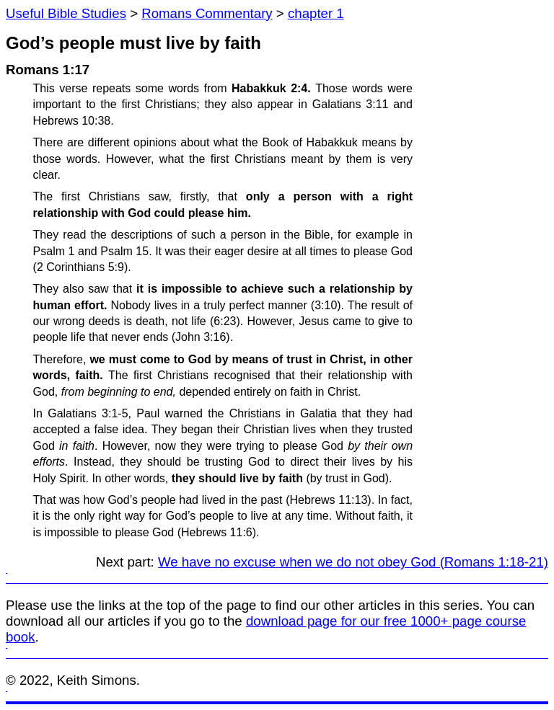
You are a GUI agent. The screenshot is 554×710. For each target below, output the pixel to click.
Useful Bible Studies (66, 13)
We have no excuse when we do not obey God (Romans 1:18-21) (353, 561)
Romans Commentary (206, 13)
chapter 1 (316, 13)
